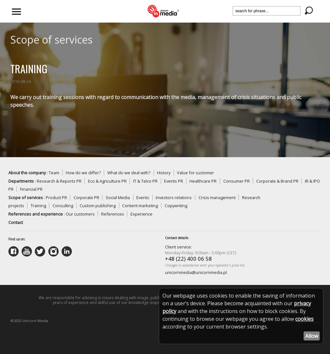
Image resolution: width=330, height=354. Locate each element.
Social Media (118, 197)
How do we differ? (83, 173)
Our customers (80, 214)
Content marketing (140, 205)
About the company (27, 173)
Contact (15, 222)
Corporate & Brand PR (277, 181)
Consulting (63, 205)
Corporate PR (86, 197)
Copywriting (176, 205)
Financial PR (31, 189)
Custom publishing (98, 205)
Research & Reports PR (59, 181)
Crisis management (217, 197)
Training (38, 205)
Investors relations (174, 197)
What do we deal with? (128, 173)
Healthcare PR (203, 181)
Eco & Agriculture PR (107, 181)
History (163, 173)
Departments (21, 181)
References (112, 214)
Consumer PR (236, 181)
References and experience (35, 214)
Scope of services (25, 197)
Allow (311, 335)
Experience (141, 214)
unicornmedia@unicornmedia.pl (196, 272)
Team (54, 173)
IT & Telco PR (145, 181)
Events (142, 197)
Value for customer (195, 173)
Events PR (173, 181)
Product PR (56, 197)
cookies (304, 318)
